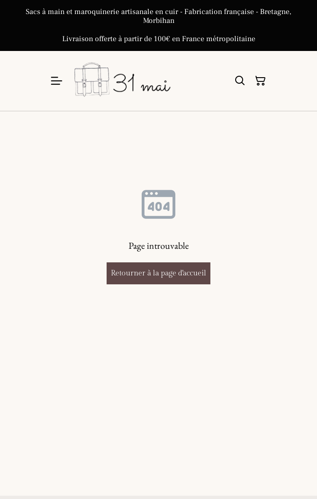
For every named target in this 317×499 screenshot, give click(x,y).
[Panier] (260, 81)
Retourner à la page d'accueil (158, 273)
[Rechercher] (240, 81)
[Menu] (56, 81)
